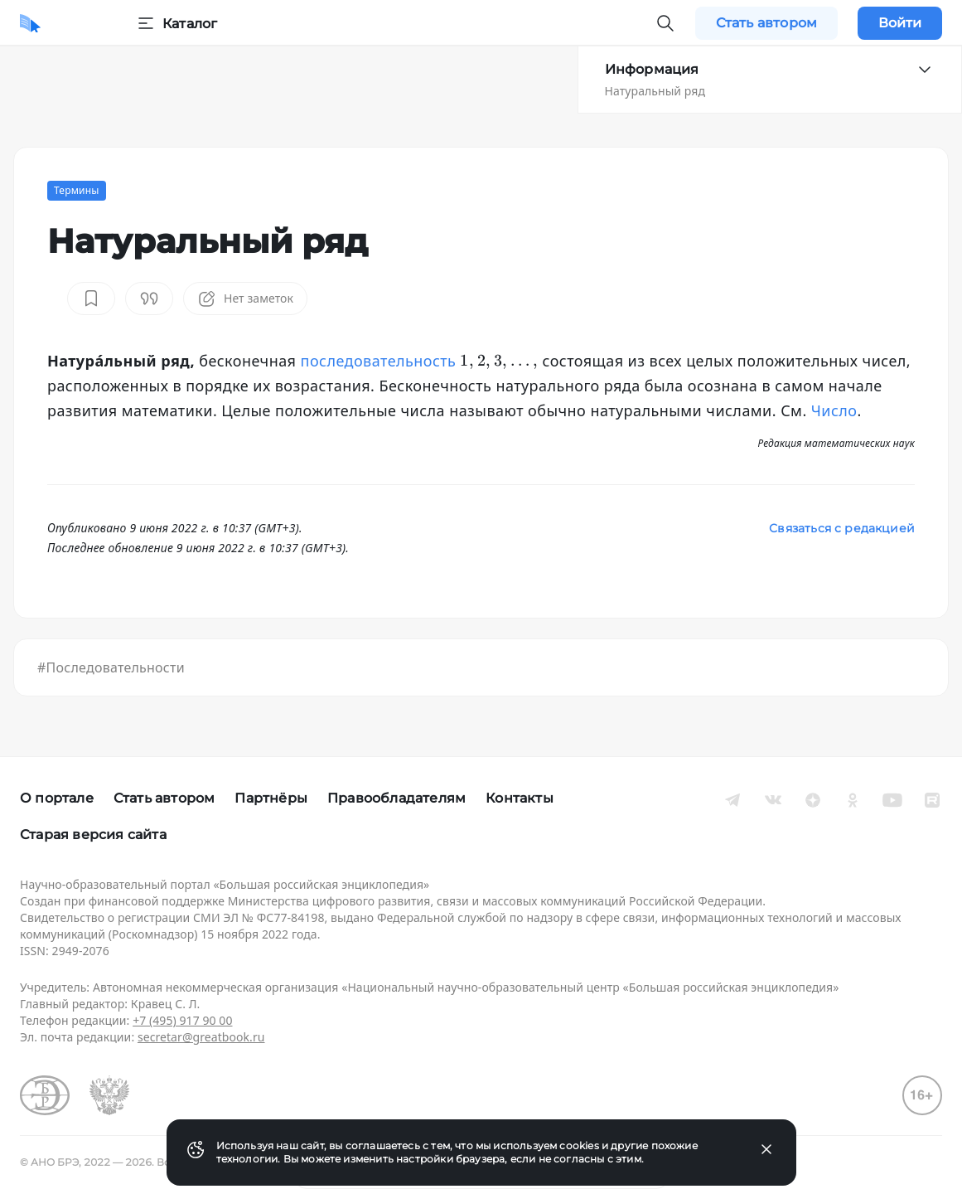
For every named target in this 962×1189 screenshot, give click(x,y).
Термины (76, 190)
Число (834, 410)
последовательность (379, 361)
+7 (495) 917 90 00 (182, 1020)
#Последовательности (111, 667)
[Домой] (30, 23)
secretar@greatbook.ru (201, 1037)
